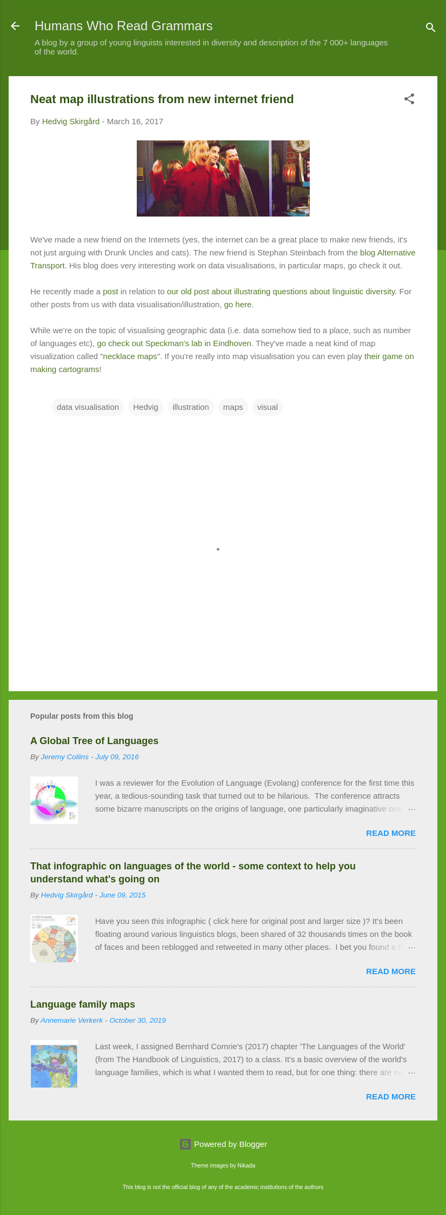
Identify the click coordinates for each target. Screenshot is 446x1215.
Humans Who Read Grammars (123, 25)
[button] (409, 100)
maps (233, 406)
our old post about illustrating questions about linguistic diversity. (280, 291)
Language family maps (82, 1004)
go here (238, 304)
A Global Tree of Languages (94, 740)
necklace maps (130, 356)
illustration (190, 406)
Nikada (246, 1165)
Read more (391, 833)
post (110, 291)
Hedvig (145, 406)
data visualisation (88, 406)
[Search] (430, 29)
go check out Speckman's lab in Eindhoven (174, 343)
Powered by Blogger (223, 1144)
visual (267, 406)
